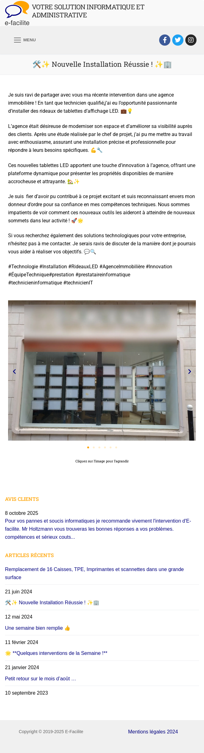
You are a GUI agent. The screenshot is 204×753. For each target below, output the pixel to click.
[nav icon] (24, 40)
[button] (14, 372)
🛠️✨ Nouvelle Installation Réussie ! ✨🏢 (52, 602)
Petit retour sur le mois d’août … (40, 678)
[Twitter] (177, 40)
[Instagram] (191, 40)
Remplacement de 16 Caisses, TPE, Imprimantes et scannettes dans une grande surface (94, 573)
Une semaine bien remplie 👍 (37, 628)
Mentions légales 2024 (153, 731)
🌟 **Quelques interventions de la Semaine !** (56, 653)
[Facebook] (164, 40)
